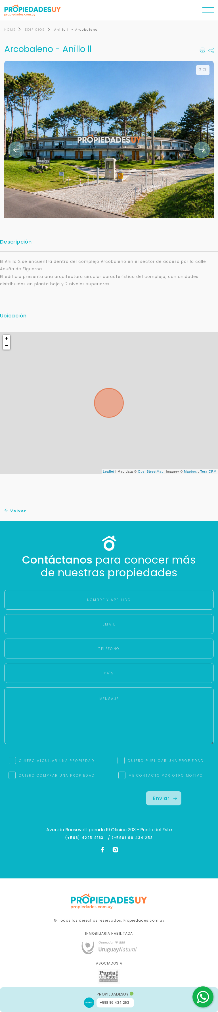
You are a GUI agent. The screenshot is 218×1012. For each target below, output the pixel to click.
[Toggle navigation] (208, 11)
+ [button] (7, 338)
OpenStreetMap (151, 471)
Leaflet (108, 471)
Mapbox (190, 471)
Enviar (165, 798)
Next (202, 150)
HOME (10, 29)
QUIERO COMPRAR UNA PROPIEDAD (57, 775)
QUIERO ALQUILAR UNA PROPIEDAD (57, 760)
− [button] (7, 345)
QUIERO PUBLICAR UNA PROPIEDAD (166, 760)
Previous (16, 150)
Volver (15, 511)
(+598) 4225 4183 (85, 838)
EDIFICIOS (35, 29)
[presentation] (54, 802)
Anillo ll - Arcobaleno (76, 29)
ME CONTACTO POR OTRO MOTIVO (166, 775)
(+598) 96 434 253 (132, 838)
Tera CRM (208, 471)
